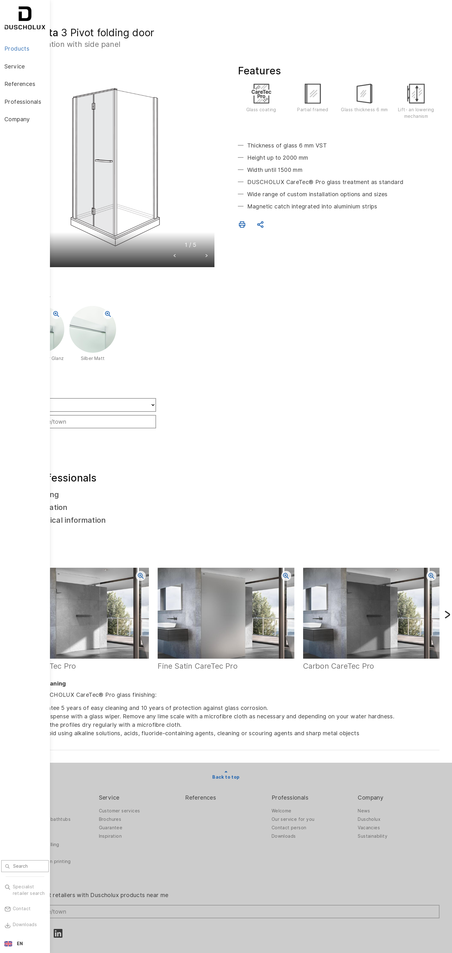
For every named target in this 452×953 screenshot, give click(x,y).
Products (74, 770)
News (374, 783)
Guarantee (151, 799)
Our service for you (313, 791)
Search (75, 411)
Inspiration (150, 808)
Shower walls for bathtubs (91, 791)
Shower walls (76, 783)
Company (380, 770)
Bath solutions (78, 799)
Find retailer (81, 365)
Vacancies (379, 799)
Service (149, 770)
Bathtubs (72, 808)
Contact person (309, 799)
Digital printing (78, 825)
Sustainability (382, 808)
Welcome (302, 783)
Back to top (250, 749)
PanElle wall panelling (85, 816)
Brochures (150, 791)
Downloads (304, 808)
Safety (69, 842)
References (230, 770)
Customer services (159, 783)
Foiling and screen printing (91, 833)
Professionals (310, 770)
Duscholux (379, 791)
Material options (80, 850)
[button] (200, 231)
